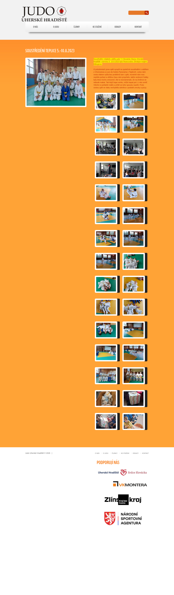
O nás (35, 27)
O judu (56, 27)
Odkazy (117, 27)
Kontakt (138, 27)
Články (77, 27)
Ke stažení (97, 27)
